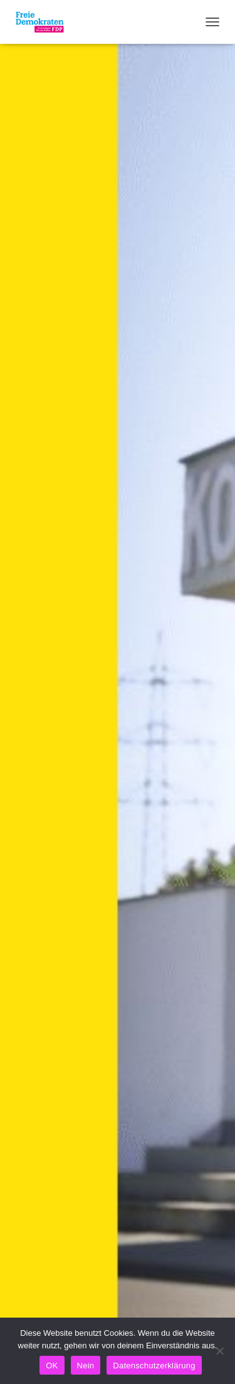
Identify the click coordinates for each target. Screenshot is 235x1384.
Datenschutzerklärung (154, 1365)
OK (52, 1365)
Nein (86, 1365)
